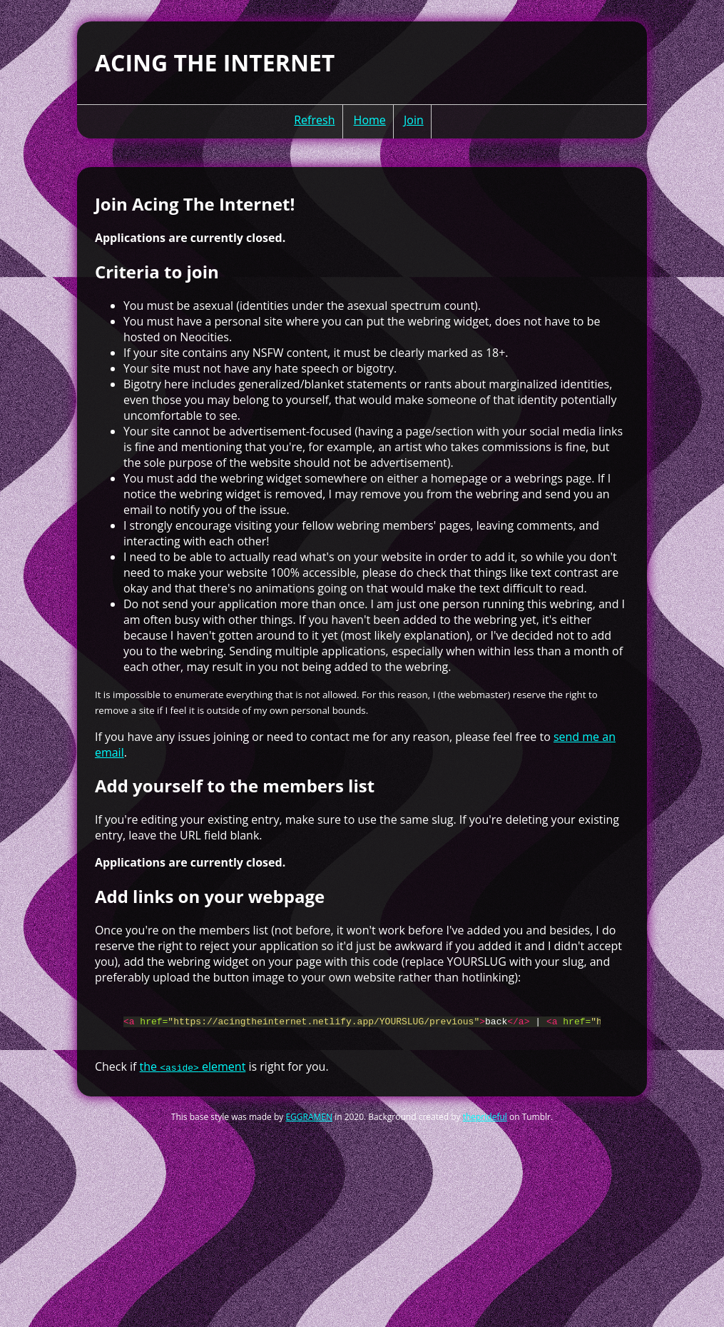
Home (370, 120)
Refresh (314, 120)
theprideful (485, 1123)
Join (414, 120)
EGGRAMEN (308, 1123)
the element (193, 1073)
